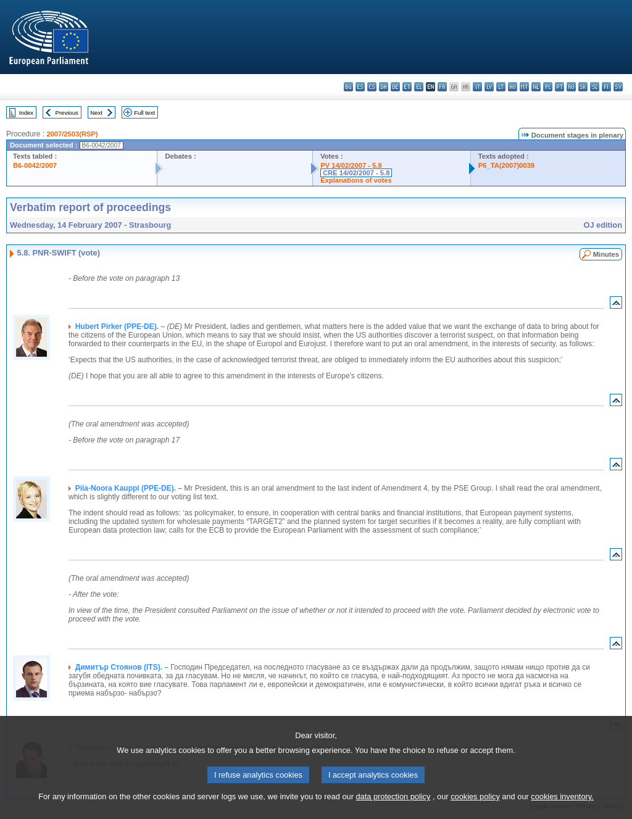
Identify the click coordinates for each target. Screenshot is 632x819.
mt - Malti (524, 86)
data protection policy (393, 810)
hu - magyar (512, 86)
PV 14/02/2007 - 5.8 (351, 165)
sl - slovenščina (594, 86)
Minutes (606, 254)
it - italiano (477, 86)
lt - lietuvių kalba (500, 86)
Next (96, 112)
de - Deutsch (395, 86)
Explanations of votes (356, 180)
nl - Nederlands (536, 86)
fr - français (442, 86)
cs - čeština (371, 86)
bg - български (348, 86)
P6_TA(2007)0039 (506, 165)
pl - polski (547, 86)
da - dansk (383, 86)
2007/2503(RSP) (72, 134)
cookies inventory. (562, 810)
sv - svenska (618, 86)
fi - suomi (606, 86)
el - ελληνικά (418, 86)
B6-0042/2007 (35, 165)
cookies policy (475, 810)
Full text (144, 112)
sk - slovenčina (583, 86)
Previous (67, 112)
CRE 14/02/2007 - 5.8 (356, 173)
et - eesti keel (407, 86)
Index (26, 112)
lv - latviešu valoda (489, 86)
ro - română (571, 86)
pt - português (559, 86)
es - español (360, 86)
